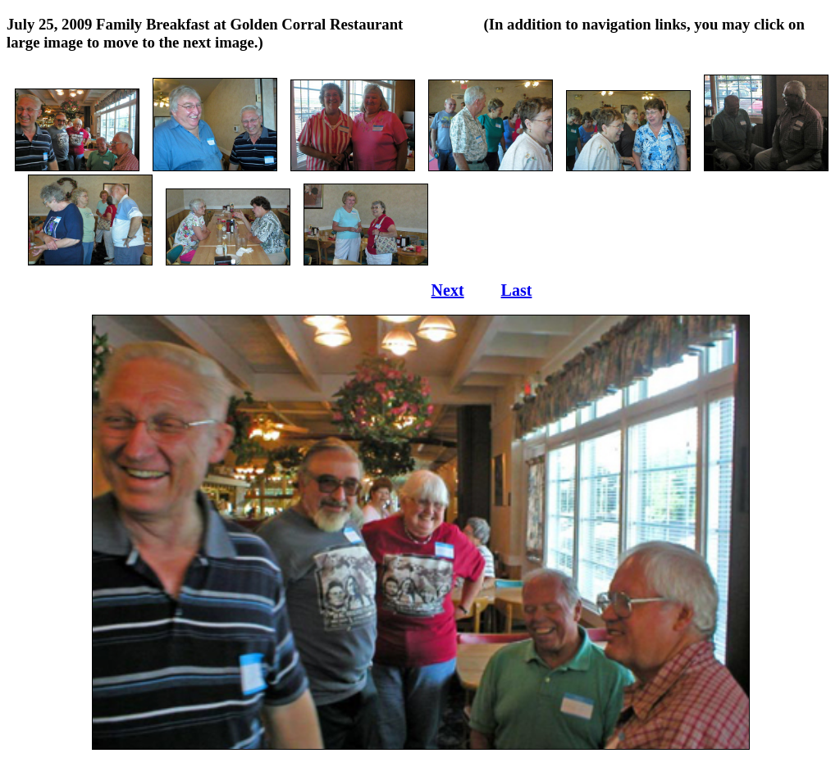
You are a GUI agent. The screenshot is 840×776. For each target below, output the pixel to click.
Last (516, 290)
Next (447, 290)
